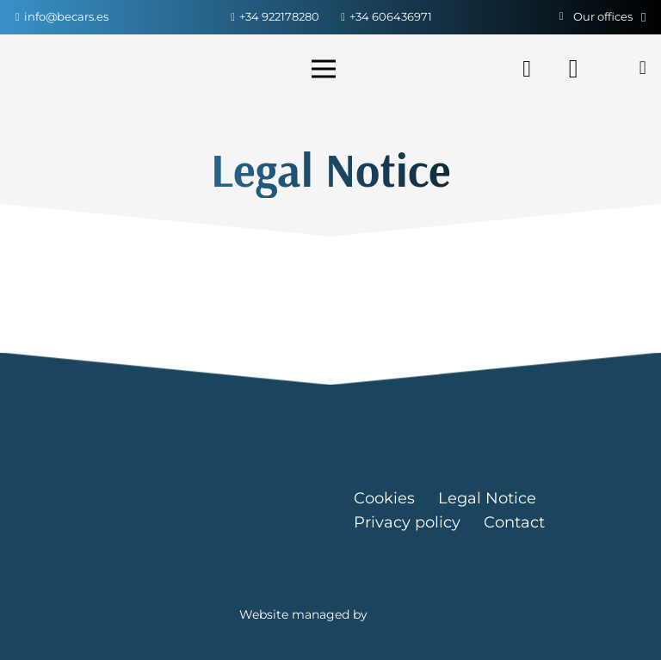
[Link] (82, 69)
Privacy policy (407, 522)
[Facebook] (526, 69)
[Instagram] (573, 69)
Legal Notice (487, 498)
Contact (514, 522)
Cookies (384, 498)
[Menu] (326, 68)
